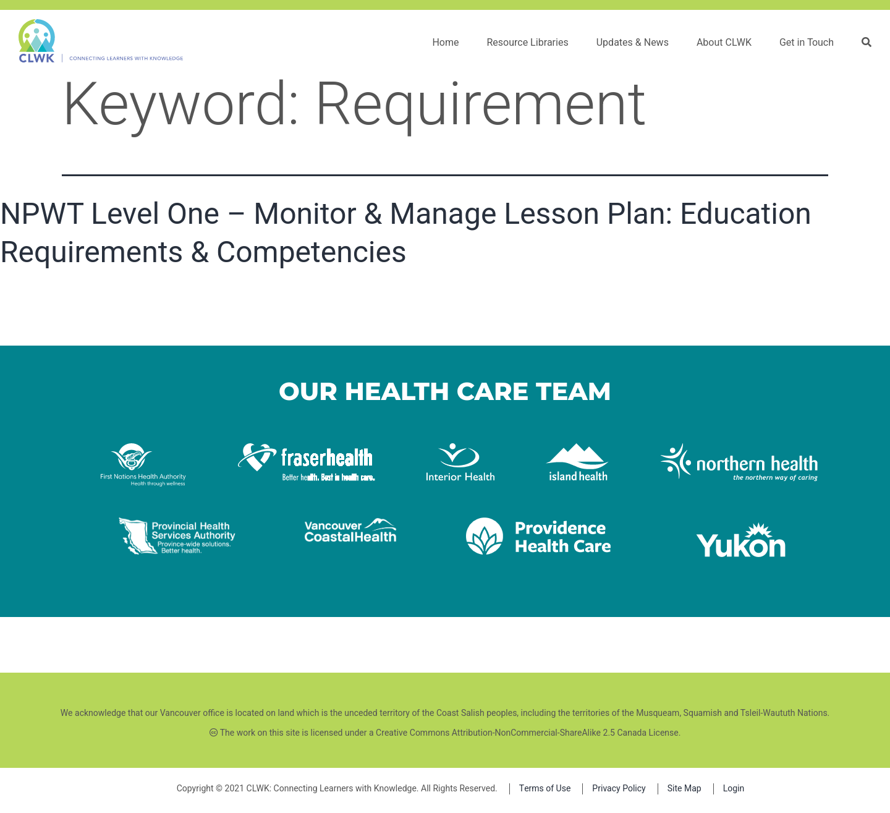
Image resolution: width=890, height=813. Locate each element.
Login (734, 788)
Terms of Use (545, 788)
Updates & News (632, 42)
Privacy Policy (618, 788)
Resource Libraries (527, 42)
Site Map (684, 788)
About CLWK (724, 42)
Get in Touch (806, 42)
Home (445, 42)
